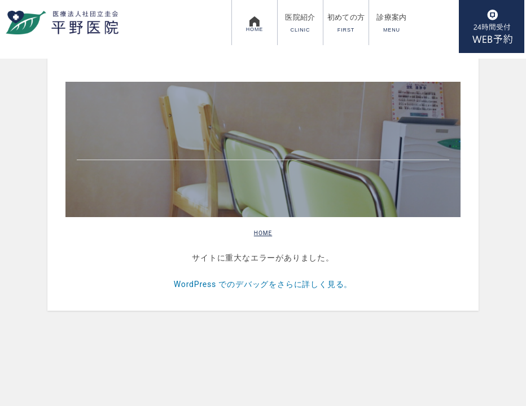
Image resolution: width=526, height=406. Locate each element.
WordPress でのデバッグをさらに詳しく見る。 (263, 284)
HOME (263, 233)
